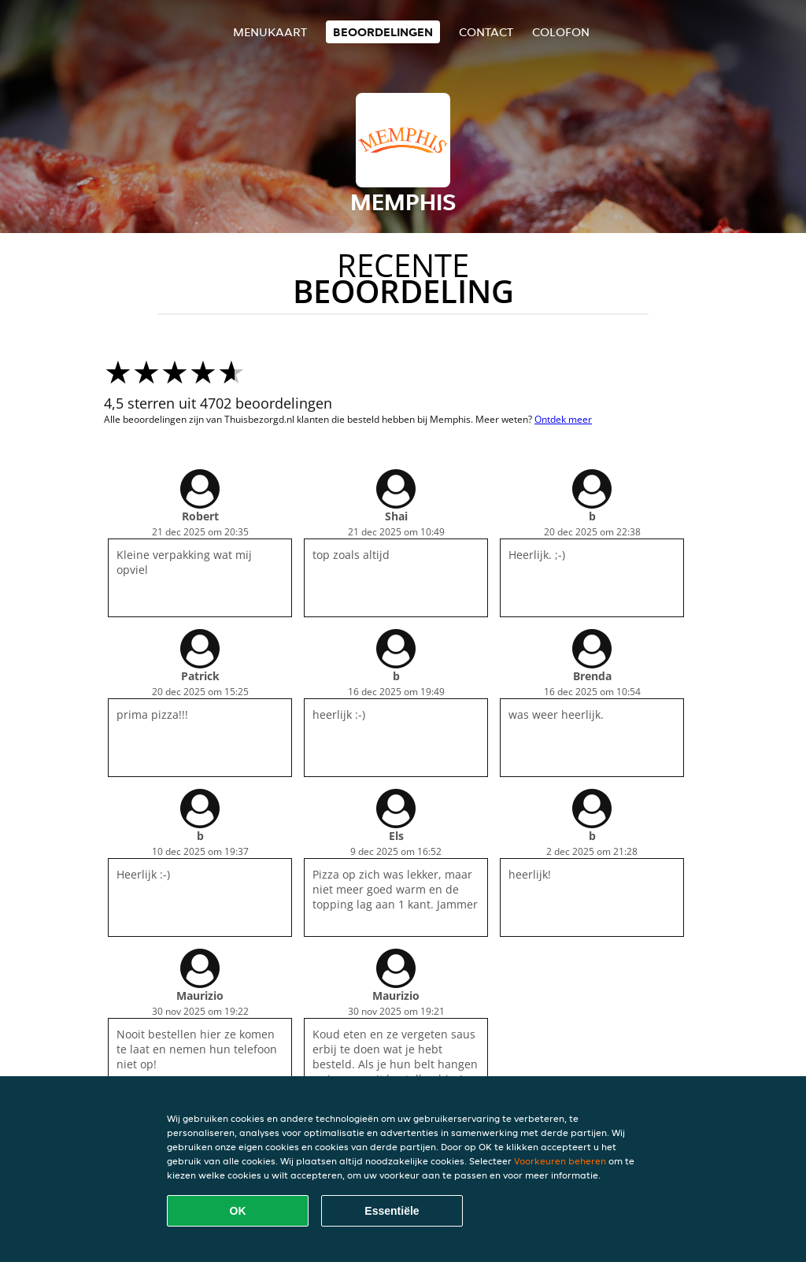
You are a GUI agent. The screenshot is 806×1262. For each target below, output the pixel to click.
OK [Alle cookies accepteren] (238, 1211)
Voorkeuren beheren (560, 1161)
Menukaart (270, 32)
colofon (561, 32)
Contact (486, 32)
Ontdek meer (563, 419)
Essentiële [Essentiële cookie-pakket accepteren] (391, 1211)
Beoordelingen (383, 32)
